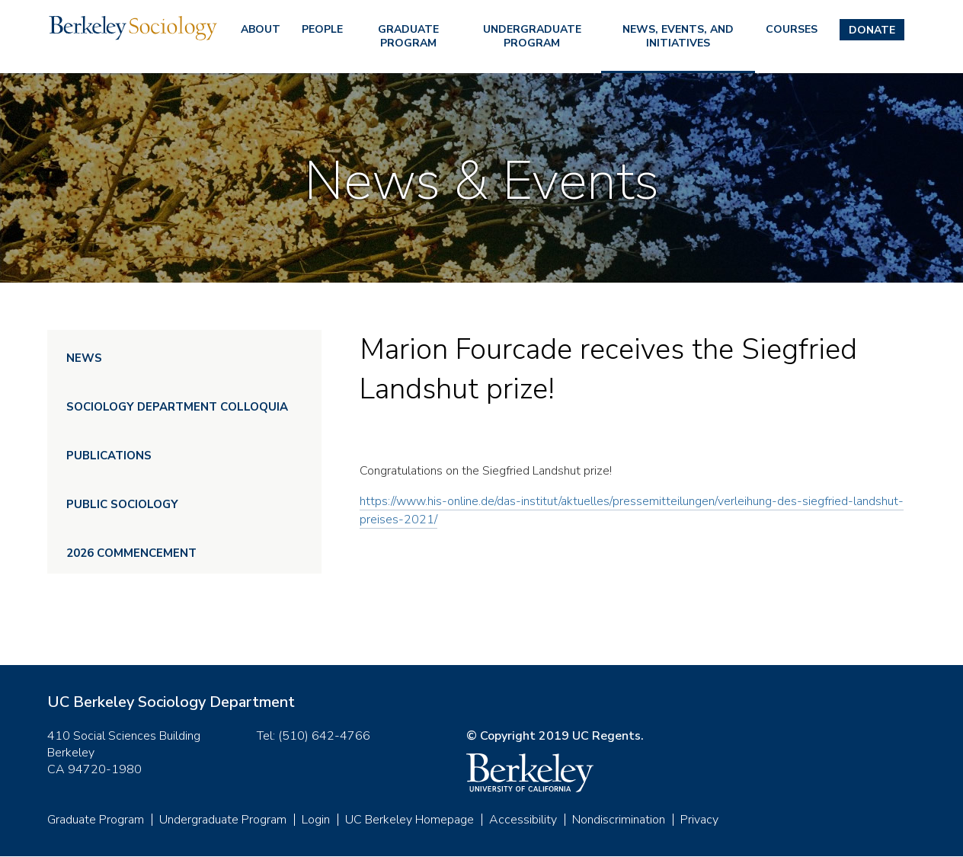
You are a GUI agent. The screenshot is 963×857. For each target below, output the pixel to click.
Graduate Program (408, 36)
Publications (109, 455)
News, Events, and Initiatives (678, 36)
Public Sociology (122, 504)
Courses (791, 29)
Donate (872, 30)
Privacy (699, 820)
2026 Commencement (131, 553)
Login (316, 820)
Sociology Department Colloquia (177, 406)
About (260, 29)
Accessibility (523, 820)
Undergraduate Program (532, 36)
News (84, 358)
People (322, 29)
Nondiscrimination (618, 820)
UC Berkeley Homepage (409, 820)
